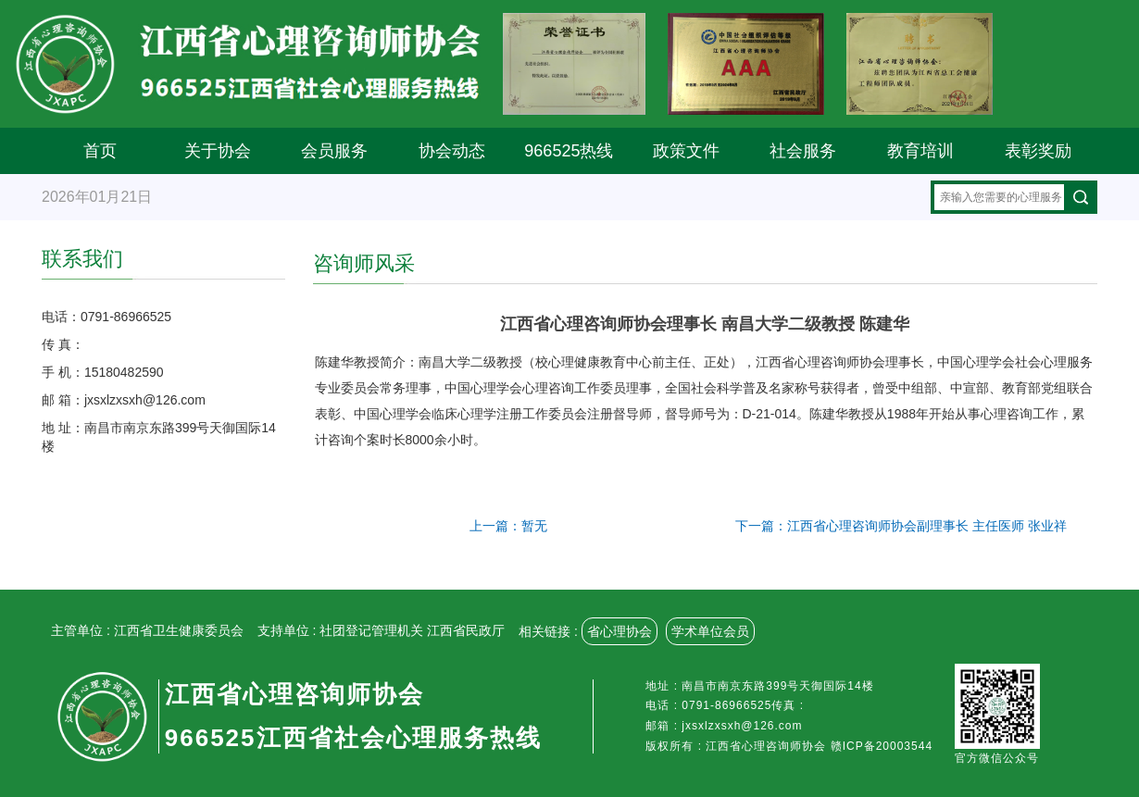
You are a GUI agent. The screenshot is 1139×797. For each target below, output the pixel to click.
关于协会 (217, 151)
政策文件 (686, 151)
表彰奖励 (1038, 151)
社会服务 (803, 151)
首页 (100, 151)
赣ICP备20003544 (881, 746)
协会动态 (452, 151)
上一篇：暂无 (508, 525)
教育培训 (920, 151)
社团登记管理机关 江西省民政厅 (412, 630)
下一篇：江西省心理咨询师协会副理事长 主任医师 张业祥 (901, 525)
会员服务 (334, 151)
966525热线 (568, 151)
